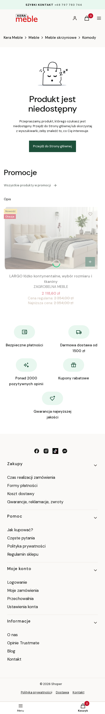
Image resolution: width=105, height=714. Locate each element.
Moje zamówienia (23, 590)
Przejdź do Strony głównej (52, 146)
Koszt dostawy (20, 493)
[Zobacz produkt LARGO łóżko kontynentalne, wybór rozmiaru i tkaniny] (90, 262)
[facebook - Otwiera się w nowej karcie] (37, 451)
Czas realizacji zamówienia (31, 477)
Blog (11, 651)
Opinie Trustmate (23, 642)
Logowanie (17, 582)
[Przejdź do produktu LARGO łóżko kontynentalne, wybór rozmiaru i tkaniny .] (51, 238)
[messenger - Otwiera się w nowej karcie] (65, 451)
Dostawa (62, 692)
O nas (12, 634)
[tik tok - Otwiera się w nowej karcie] (55, 451)
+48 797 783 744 (68, 5)
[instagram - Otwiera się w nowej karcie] (46, 451)
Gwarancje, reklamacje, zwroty (35, 501)
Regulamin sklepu (22, 554)
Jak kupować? (20, 529)
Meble (34, 37)
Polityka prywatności (26, 546)
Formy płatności (22, 485)
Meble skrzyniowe (60, 37)
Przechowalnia (20, 598)
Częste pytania (21, 538)
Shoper (56, 684)
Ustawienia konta (22, 606)
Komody (89, 37)
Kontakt (14, 659)
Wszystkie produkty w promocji (30, 185)
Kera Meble (13, 37)
